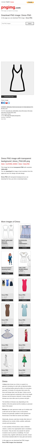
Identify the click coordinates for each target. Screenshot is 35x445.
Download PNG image (9, 96)
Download (7, 247)
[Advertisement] (17, 44)
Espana (12, 2)
